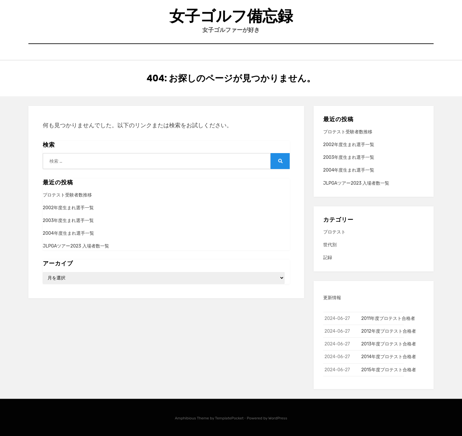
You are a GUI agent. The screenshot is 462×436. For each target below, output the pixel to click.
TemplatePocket (229, 418)
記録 (327, 257)
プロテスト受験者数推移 (67, 195)
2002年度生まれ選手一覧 (68, 208)
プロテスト (334, 232)
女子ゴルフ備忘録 (231, 16)
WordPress (277, 418)
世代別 (330, 245)
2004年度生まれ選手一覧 (68, 233)
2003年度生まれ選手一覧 (68, 220)
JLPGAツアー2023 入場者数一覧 (76, 246)
